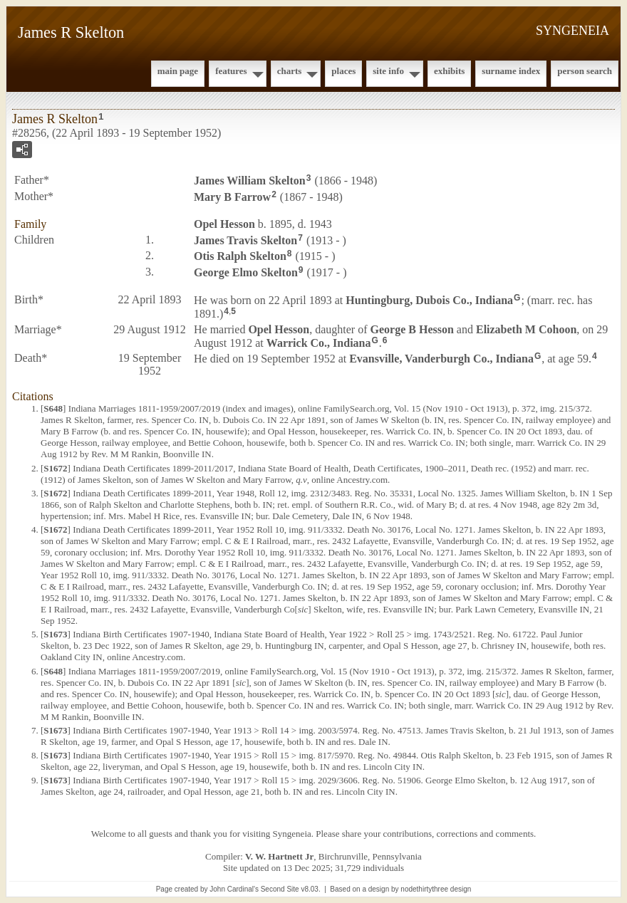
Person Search (584, 71)
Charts (289, 71)
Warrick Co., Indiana (318, 342)
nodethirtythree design (435, 889)
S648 (53, 408)
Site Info (388, 71)
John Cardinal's (234, 889)
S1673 (55, 634)
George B (412, 329)
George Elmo (246, 272)
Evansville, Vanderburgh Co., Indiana (441, 359)
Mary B (232, 197)
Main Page (177, 71)
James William (250, 180)
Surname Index (511, 71)
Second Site (280, 889)
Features (231, 71)
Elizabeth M (526, 329)
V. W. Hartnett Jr (279, 856)
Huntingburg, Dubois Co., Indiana (429, 300)
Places (343, 71)
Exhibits (449, 71)
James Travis (245, 240)
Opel (224, 224)
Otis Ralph (240, 256)
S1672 (55, 468)
